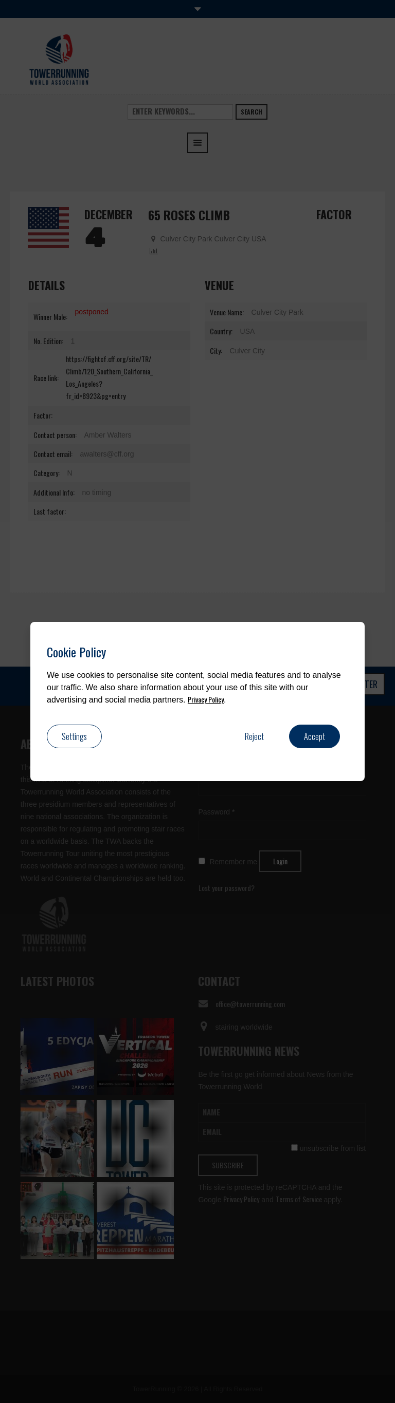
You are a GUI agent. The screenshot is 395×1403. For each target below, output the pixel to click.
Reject (254, 736)
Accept (314, 736)
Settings (74, 736)
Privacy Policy (206, 699)
